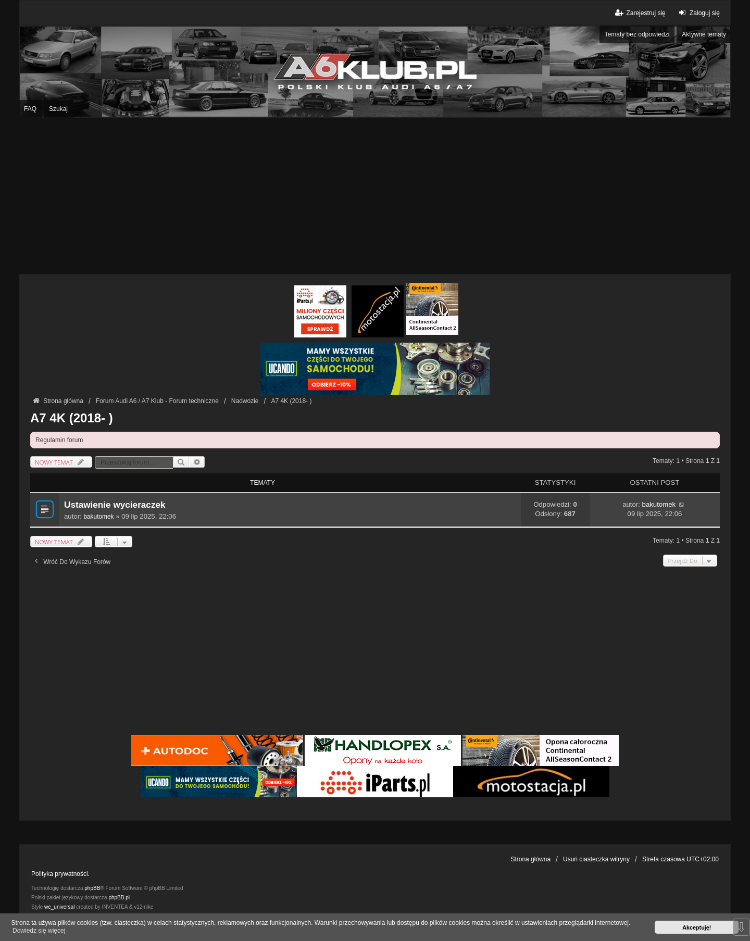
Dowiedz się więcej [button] (38, 930)
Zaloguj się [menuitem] (698, 13)
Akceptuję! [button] (696, 927)
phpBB (92, 888)
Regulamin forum (59, 440)
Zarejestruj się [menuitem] (639, 13)
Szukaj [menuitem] (58, 108)
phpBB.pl (119, 897)
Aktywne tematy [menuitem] (704, 34)
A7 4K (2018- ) (71, 418)
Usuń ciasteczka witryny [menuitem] (596, 859)
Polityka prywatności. (60, 873)
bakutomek (98, 516)
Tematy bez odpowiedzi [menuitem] (637, 34)
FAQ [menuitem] (30, 108)
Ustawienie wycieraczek (115, 505)
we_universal (59, 907)
